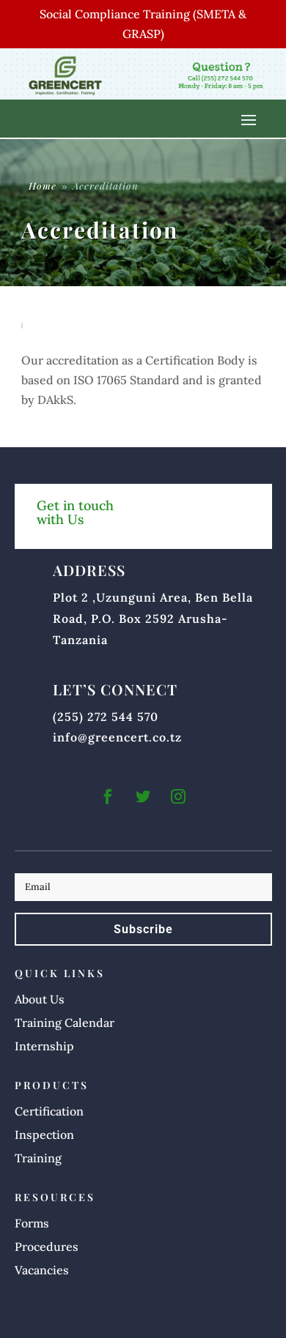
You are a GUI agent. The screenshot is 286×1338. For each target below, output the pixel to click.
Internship (44, 1046)
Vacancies (42, 1270)
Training (38, 1158)
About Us (40, 999)
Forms (32, 1223)
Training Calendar (64, 1022)
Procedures (46, 1246)
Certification (49, 1111)
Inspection (44, 1134)
